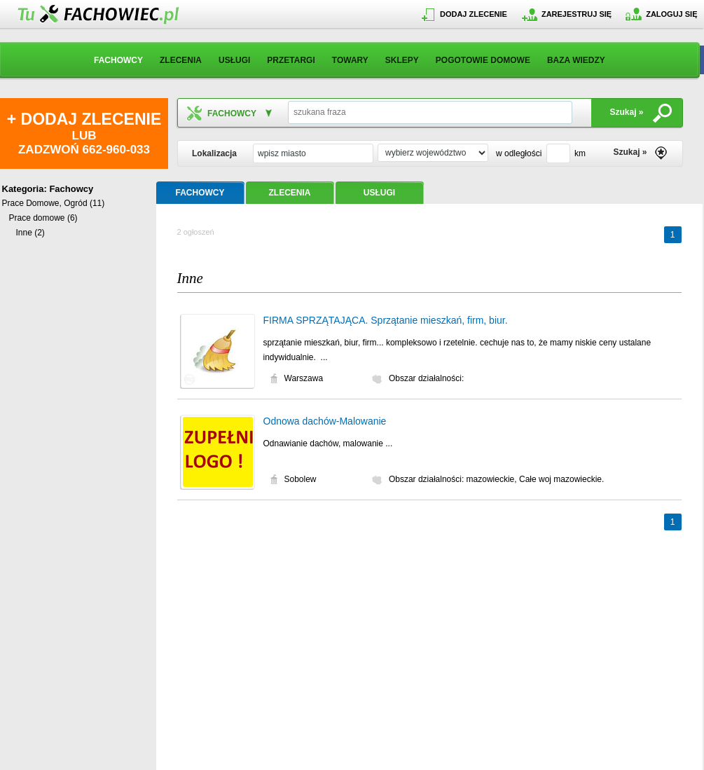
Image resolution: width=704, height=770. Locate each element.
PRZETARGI (291, 60)
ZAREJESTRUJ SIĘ (576, 14)
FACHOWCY (118, 60)
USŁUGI (234, 60)
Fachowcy (71, 189)
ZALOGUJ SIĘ (671, 14)
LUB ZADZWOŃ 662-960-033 (84, 133)
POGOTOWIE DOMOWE (483, 60)
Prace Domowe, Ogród (45, 203)
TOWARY (350, 60)
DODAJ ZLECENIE (473, 14)
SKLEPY (402, 60)
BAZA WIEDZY (576, 60)
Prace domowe (37, 218)
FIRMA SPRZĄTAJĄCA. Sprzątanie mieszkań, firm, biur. (385, 320)
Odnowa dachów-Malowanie (325, 421)
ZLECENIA (181, 60)
